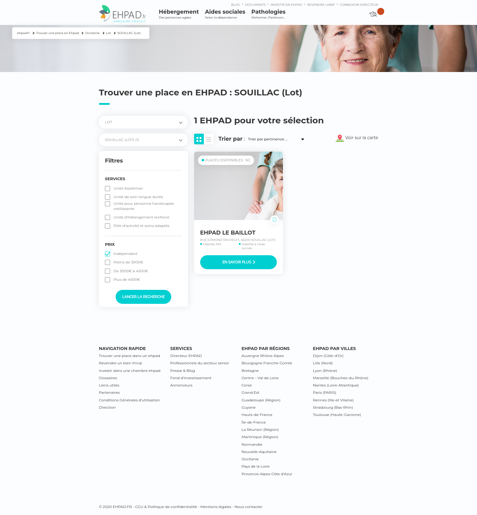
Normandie (252, 444)
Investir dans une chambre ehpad (129, 370)
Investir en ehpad (286, 5)
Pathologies (268, 14)
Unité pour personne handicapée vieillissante (143, 206)
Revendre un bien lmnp (120, 363)
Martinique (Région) (260, 436)
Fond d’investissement (191, 378)
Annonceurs (181, 385)
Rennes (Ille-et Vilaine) (333, 400)
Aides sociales (225, 14)
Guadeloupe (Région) (261, 400)
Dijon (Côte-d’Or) (328, 355)
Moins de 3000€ (128, 262)
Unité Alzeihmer (128, 188)
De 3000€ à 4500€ (130, 271)
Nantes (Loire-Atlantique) (336, 385)
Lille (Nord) (323, 363)
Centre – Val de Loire (260, 378)
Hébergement (179, 14)
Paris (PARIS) (324, 392)
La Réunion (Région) (260, 429)
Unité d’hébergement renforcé (141, 217)
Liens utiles (109, 385)
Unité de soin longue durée (138, 196)
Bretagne (250, 370)
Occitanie (250, 459)
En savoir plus (238, 262)
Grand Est (250, 392)
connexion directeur (359, 5)
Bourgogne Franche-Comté (267, 363)
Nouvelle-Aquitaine (259, 451)
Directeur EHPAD (186, 355)
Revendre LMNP (321, 5)
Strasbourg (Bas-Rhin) (333, 407)
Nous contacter (249, 506)
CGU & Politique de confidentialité (166, 506)
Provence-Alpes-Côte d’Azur (267, 474)
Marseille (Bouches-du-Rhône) (340, 378)
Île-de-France (254, 422)
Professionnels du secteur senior (199, 363)
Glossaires (108, 378)
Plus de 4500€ (126, 279)
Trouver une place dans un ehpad (129, 355)
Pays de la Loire (256, 466)
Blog (235, 5)
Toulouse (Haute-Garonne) (337, 414)
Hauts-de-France (257, 414)
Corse (247, 385)
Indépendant (125, 253)
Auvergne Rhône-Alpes (263, 355)
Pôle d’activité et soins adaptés (141, 225)
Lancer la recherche (143, 297)
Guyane (249, 407)
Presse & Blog (182, 370)
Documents (255, 5)
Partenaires (109, 392)
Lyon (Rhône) (325, 370)
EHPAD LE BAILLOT (228, 232)
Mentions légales (215, 506)
